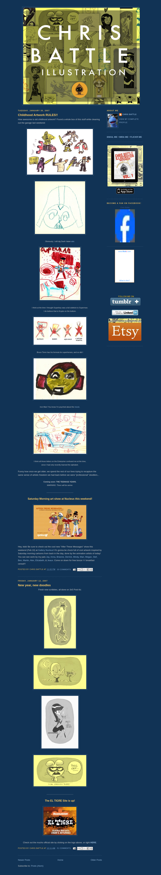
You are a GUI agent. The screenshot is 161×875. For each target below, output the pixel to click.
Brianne (60, 557)
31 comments (64, 848)
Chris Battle (129, 114)
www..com (124, 251)
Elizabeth (39, 560)
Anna (52, 557)
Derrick (68, 557)
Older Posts (96, 860)
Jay (47, 557)
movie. (77, 407)
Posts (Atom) (37, 866)
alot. (73, 241)
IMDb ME (123, 137)
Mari (82, 557)
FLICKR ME (136, 137)
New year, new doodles (34, 585)
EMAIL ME (112, 137)
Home (60, 860)
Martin (26, 560)
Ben (20, 560)
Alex (32, 560)
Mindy (76, 557)
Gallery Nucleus (45, 550)
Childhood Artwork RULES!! (38, 115)
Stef (95, 557)
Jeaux (50, 560)
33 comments (64, 569)
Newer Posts (24, 860)
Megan (88, 557)
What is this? (124, 281)
